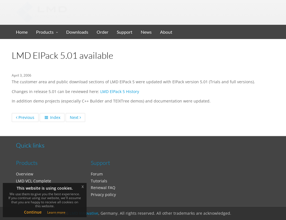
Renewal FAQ (103, 187)
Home (22, 32)
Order (102, 32)
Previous (25, 117)
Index (52, 117)
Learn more (56, 212)
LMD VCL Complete (33, 181)
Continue (33, 212)
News (146, 32)
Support (124, 32)
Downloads (77, 32)
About (166, 32)
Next (75, 117)
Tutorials (99, 181)
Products (45, 32)
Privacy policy (103, 194)
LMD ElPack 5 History (119, 91)
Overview (24, 174)
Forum (97, 174)
